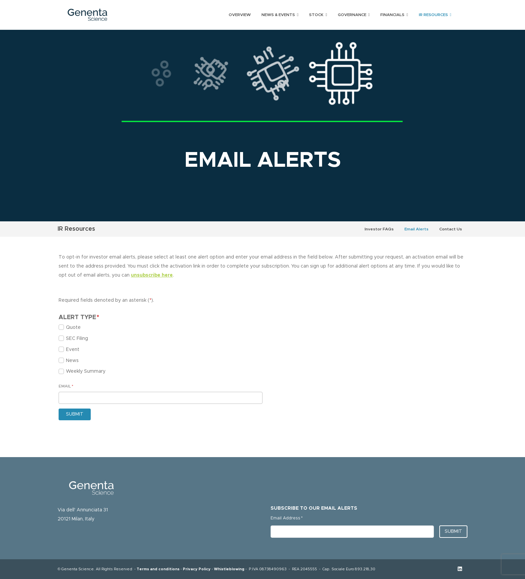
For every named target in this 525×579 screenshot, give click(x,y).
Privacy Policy (197, 569)
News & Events (278, 15)
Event (72, 349)
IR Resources (433, 15)
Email (66, 385)
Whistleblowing (229, 569)
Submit (453, 531)
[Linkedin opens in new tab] (459, 569)
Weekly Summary (85, 371)
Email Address (287, 517)
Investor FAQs (379, 229)
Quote (73, 327)
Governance (352, 15)
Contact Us (450, 229)
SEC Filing (77, 338)
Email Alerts (416, 229)
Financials (392, 15)
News (72, 360)
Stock (316, 15)
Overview (240, 15)
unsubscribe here (152, 275)
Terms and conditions (158, 569)
